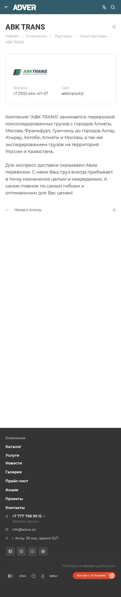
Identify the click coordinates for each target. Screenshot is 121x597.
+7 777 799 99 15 (27, 516)
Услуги (12, 455)
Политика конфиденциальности (89, 566)
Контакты (15, 508)
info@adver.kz (24, 530)
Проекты (14, 499)
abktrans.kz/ (73, 93)
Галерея (13, 472)
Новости (13, 463)
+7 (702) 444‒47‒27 (30, 93)
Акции (11, 490)
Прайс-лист (16, 481)
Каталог (13, 447)
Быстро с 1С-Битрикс (91, 575)
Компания (15, 438)
